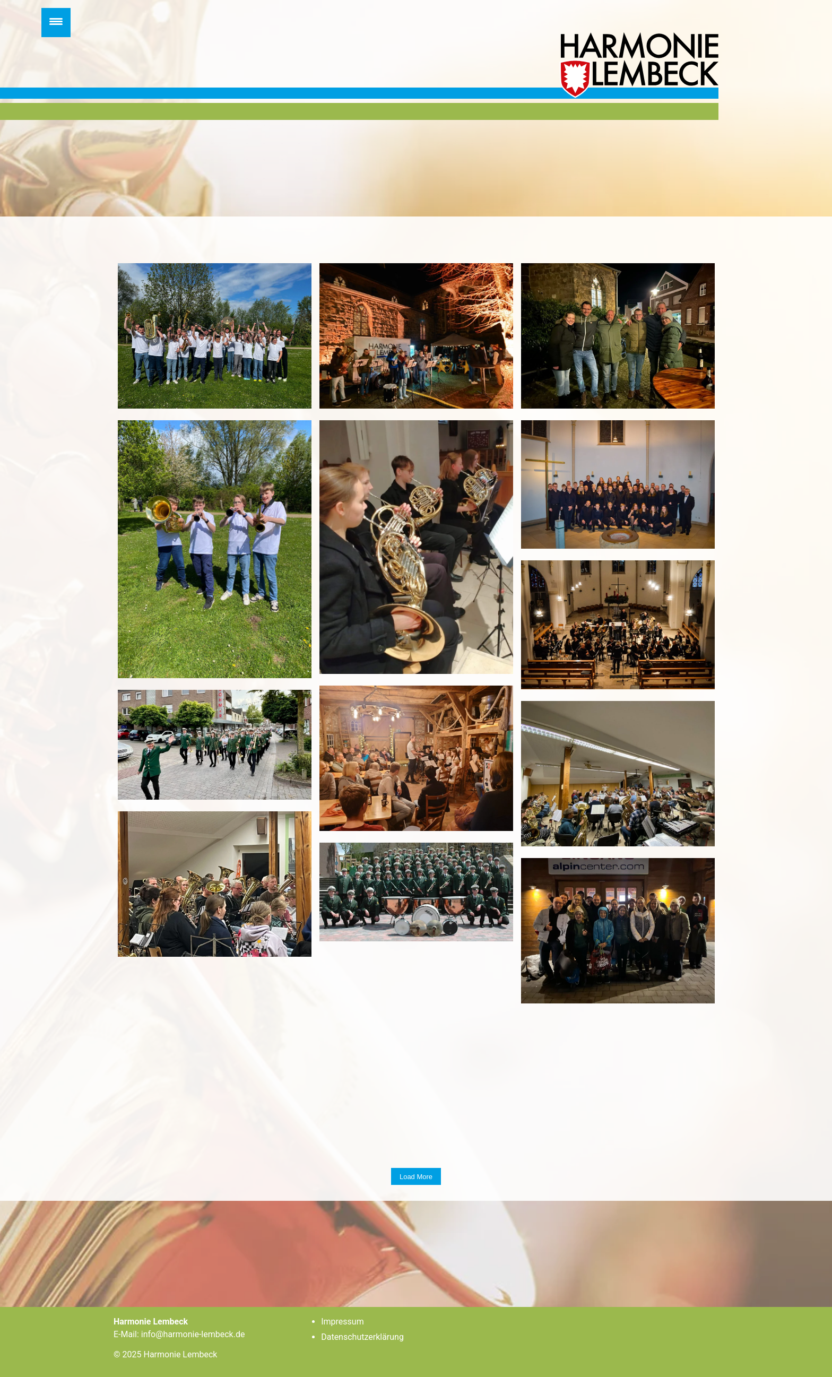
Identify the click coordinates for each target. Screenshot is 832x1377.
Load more (416, 1176)
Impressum (342, 1322)
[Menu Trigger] (56, 22)
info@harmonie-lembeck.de (193, 1334)
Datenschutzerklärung (362, 1337)
